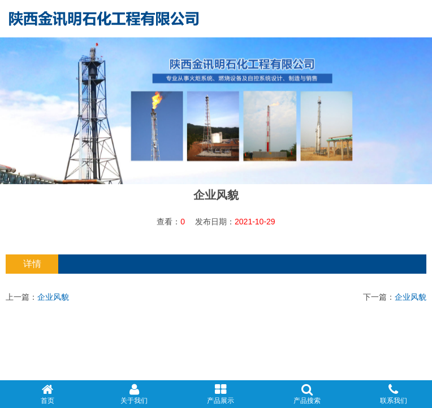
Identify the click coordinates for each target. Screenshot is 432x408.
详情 (32, 264)
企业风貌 (53, 296)
